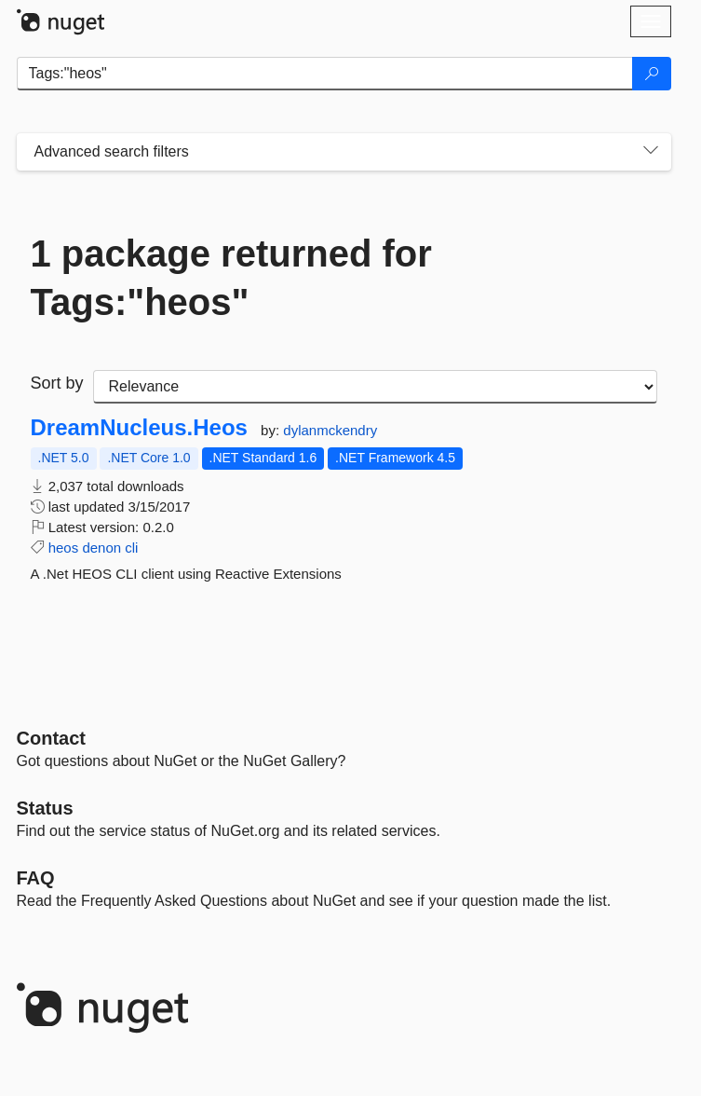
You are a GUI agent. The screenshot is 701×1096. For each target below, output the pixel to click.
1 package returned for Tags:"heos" (231, 277)
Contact (51, 738)
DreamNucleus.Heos (139, 428)
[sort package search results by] (375, 387)
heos (63, 547)
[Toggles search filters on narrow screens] (650, 152)
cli (131, 547)
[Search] (651, 73)
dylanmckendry (330, 430)
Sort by (57, 383)
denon (101, 547)
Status (45, 808)
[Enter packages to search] (325, 73)
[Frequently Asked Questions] (36, 878)
